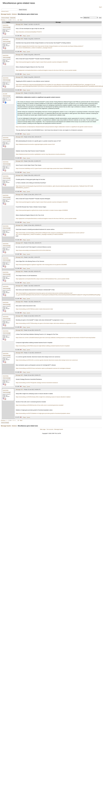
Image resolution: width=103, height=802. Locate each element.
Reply (24, 35)
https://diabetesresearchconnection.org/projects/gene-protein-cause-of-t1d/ (35, 144)
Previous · (3, 20)
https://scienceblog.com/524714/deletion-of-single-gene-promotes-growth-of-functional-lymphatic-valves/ (43, 413)
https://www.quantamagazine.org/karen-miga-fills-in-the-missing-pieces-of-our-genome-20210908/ (41, 264)
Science (14, 14)
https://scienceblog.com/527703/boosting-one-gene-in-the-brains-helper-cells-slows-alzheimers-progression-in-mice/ (46, 323)
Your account (49, 429)
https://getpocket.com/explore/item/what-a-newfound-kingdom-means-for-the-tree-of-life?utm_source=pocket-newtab (46, 70)
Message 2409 (19, 137)
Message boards (6, 14)
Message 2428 (19, 161)
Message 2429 (19, 175)
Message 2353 (19, 54)
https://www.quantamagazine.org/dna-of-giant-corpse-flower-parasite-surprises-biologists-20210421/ (42, 62)
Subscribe (12, 17)
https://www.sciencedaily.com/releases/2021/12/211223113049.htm (33, 250)
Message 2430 (19, 194)
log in (100, 7)
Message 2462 (19, 330)
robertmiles (5, 25)
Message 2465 (19, 352)
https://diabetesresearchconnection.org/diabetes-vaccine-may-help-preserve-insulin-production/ (40, 154)
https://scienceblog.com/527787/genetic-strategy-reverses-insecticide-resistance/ (37, 382)
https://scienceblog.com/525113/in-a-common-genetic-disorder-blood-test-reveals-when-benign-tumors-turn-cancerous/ (47, 360)
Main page (43, 429)
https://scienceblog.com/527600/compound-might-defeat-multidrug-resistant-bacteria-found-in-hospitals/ (43, 345)
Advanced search (5, 11)
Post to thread (5, 17)
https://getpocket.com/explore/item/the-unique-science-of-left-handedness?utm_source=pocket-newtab (42, 278)
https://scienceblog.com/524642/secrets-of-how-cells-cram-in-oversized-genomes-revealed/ (39, 405)
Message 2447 (19, 285)
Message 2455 (19, 316)
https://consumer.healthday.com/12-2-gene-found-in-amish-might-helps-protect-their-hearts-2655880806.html (44, 168)
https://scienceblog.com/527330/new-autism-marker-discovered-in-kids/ (34, 309)
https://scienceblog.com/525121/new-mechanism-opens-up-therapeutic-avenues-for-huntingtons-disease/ (43, 368)
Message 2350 (19, 38)
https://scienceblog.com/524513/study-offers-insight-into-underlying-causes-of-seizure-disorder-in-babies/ (43, 397)
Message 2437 (19, 243)
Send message (6, 27)
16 (18, 20)
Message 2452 (19, 301)
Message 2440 (19, 257)
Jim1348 (5, 93)
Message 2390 (19, 93)
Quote (28, 35)
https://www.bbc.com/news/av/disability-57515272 (29, 32)
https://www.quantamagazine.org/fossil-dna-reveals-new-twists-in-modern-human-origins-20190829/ (42, 210)
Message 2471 (19, 389)
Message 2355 (19, 77)
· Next (20, 20)
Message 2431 (19, 225)
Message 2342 (19, 24)
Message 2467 (19, 375)
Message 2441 (19, 271)
